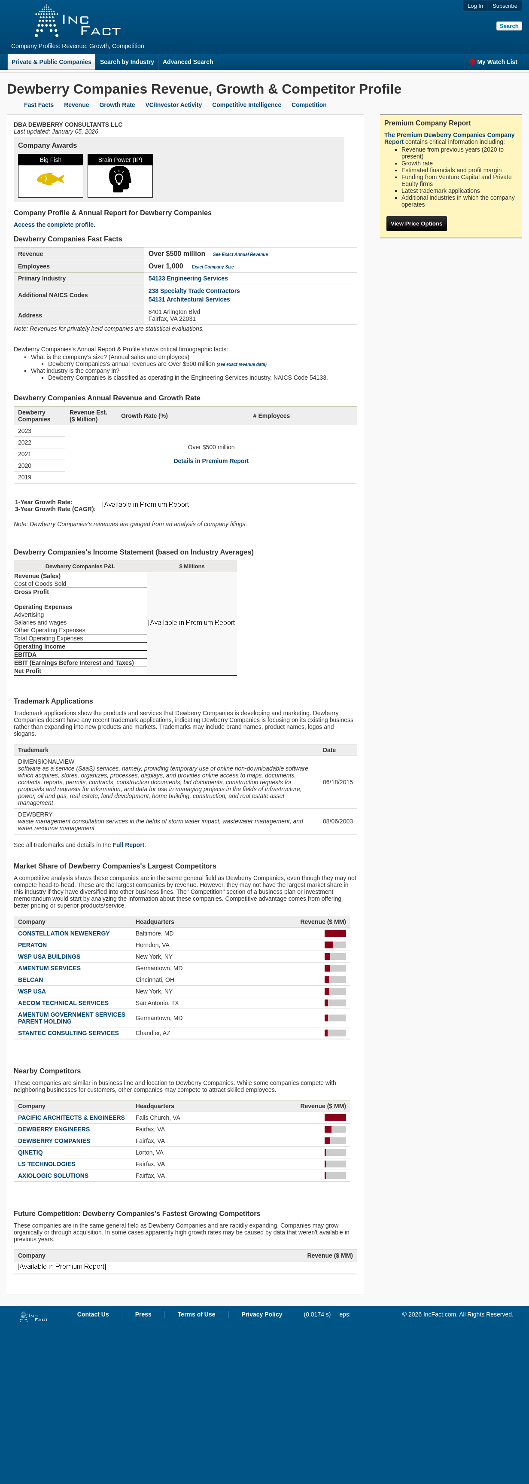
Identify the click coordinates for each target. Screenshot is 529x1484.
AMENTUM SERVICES (49, 968)
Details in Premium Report (211, 460)
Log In (475, 6)
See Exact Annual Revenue (240, 254)
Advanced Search (188, 61)
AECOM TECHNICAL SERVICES (63, 1002)
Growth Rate (117, 104)
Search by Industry (127, 61)
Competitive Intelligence (246, 104)
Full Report (128, 844)
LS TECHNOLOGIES (47, 1164)
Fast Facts (39, 104)
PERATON (32, 945)
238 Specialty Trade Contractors (194, 290)
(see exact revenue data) (242, 364)
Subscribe (505, 6)
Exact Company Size (213, 267)
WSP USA (32, 991)
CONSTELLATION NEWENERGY (64, 933)
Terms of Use (197, 1314)
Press (143, 1314)
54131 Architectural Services (189, 299)
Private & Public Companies (51, 61)
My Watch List (493, 61)
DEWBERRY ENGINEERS (54, 1129)
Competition (309, 104)
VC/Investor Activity (174, 104)
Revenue (76, 104)
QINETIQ (30, 1152)
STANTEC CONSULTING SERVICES (68, 1033)
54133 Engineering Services (188, 278)
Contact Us (93, 1314)
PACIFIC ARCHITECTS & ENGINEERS (71, 1117)
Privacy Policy (262, 1314)
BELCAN (30, 979)
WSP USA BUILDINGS (49, 956)
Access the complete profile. (54, 224)
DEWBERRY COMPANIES (54, 1140)
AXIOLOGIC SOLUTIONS (53, 1175)
